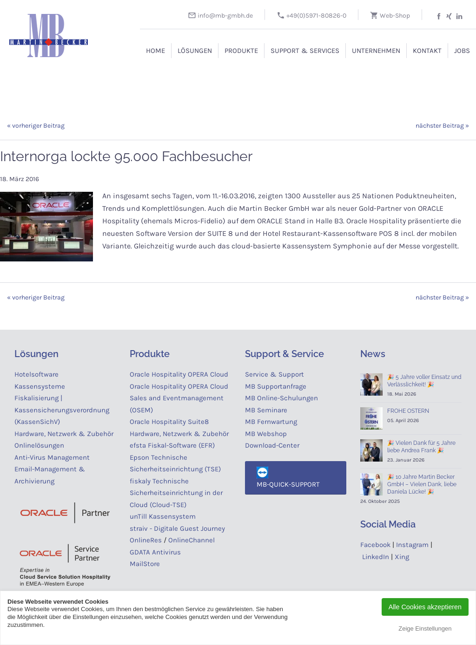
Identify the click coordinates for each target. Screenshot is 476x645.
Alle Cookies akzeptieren (425, 607)
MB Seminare (266, 410)
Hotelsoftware (36, 374)
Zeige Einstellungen (424, 628)
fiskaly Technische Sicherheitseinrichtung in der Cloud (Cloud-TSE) (176, 493)
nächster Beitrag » (442, 126)
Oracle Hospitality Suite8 (169, 421)
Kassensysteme (39, 386)
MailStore (145, 564)
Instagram (412, 545)
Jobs (462, 50)
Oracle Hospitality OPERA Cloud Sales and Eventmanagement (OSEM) (179, 398)
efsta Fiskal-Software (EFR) (172, 445)
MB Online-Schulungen (281, 398)
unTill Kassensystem (163, 516)
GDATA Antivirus (155, 552)
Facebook (375, 545)
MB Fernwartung (271, 421)
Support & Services (305, 50)
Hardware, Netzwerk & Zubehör (63, 434)
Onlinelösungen (39, 445)
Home (155, 50)
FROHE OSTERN (408, 411)
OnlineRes (146, 540)
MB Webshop (266, 434)
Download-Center (272, 445)
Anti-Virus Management (53, 457)
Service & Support (274, 374)
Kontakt (427, 50)
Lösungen (195, 50)
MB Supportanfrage (275, 386)
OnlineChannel (191, 540)
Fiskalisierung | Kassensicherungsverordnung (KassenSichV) (61, 410)
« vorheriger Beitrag (36, 126)
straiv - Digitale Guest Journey (177, 528)
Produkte (241, 50)
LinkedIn (375, 557)
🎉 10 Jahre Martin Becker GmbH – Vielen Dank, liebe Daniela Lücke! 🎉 (421, 484)
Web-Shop (390, 16)
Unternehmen (376, 50)
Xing (402, 557)
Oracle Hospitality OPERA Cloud (179, 374)
